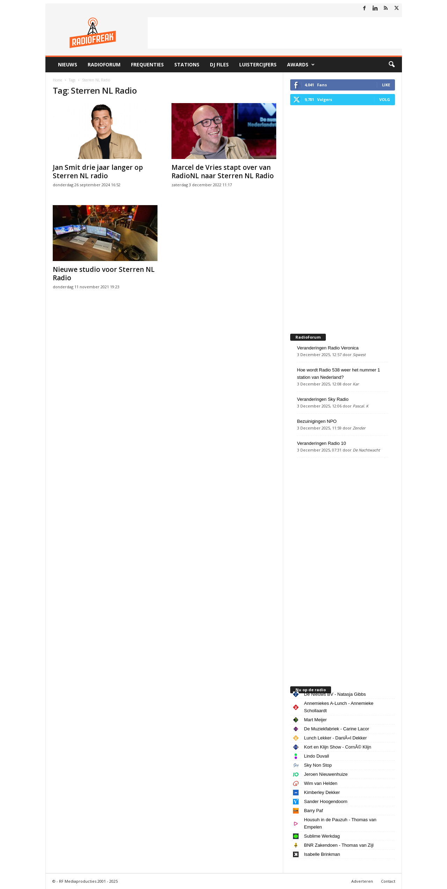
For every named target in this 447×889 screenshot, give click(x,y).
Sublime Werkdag (322, 836)
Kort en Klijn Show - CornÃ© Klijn (337, 747)
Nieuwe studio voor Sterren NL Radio (104, 273)
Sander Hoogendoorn (325, 801)
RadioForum (104, 64)
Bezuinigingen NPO (317, 421)
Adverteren (362, 881)
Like (386, 84)
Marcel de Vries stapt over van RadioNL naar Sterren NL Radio (222, 171)
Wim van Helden (320, 783)
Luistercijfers (258, 64)
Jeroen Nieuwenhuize (326, 774)
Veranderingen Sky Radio (323, 399)
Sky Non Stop (318, 765)
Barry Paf (313, 810)
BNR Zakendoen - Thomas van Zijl (339, 845)
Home (57, 80)
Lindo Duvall (316, 756)
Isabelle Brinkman (322, 854)
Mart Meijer (315, 719)
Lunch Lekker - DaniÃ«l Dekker (335, 737)
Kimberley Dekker (322, 792)
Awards (301, 64)
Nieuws (67, 64)
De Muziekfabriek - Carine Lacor (336, 728)
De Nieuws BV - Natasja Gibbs (335, 694)
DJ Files (219, 64)
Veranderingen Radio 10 (321, 443)
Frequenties (147, 64)
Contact (388, 881)
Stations (186, 64)
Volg (384, 99)
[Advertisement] (275, 33)
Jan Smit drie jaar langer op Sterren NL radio (98, 171)
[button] (391, 64)
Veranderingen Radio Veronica (328, 347)
